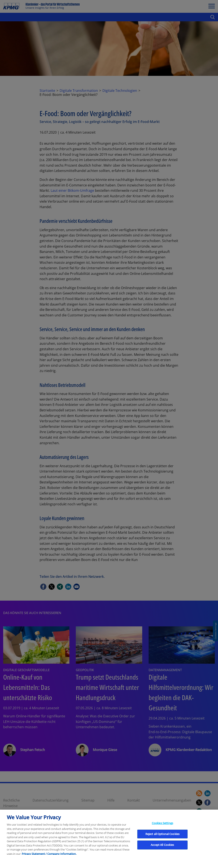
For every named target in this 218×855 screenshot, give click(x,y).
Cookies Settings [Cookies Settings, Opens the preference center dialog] (162, 840)
